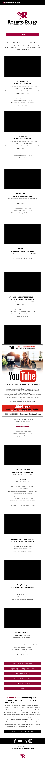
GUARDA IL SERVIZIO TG (22, 426)
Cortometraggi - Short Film (22, 674)
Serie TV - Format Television (22, 678)
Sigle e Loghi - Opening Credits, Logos (22, 669)
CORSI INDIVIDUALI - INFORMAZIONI (22, 732)
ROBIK (22, 688)
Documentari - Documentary (22, 683)
